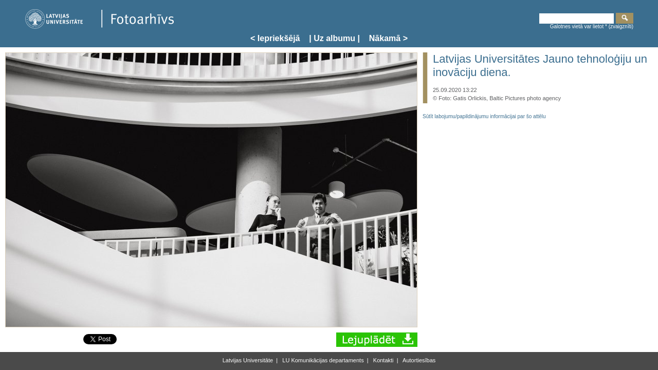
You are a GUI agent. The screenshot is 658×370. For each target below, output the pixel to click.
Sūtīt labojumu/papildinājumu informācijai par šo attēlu (484, 116)
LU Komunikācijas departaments (322, 360)
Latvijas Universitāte (248, 360)
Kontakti (383, 360)
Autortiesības (418, 360)
